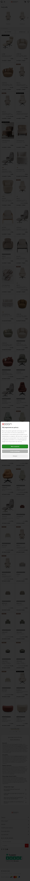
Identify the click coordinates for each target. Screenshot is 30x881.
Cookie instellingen (15, 451)
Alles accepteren (15, 446)
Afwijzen (15, 456)
